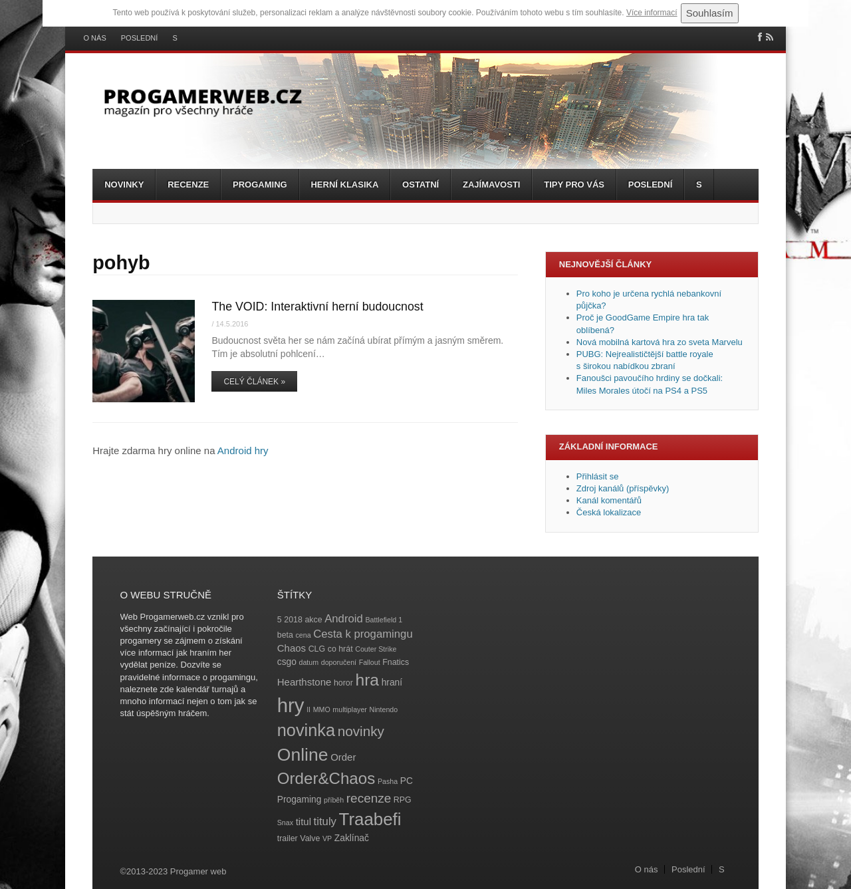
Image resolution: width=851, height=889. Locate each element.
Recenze (188, 185)
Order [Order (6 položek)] (343, 757)
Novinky (124, 185)
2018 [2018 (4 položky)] (293, 619)
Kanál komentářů (609, 500)
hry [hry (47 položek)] (290, 705)
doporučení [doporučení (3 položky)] (338, 662)
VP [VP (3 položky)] (327, 838)
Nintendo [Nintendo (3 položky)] (384, 709)
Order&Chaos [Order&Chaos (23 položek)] (326, 778)
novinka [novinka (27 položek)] (306, 730)
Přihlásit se (597, 476)
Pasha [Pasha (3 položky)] (388, 781)
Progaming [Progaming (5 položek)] (299, 800)
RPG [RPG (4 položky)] (403, 800)
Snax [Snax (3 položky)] (285, 822)
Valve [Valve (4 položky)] (310, 838)
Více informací (651, 12)
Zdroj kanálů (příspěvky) (622, 488)
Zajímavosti (491, 185)
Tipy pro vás (574, 185)
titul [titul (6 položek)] (303, 821)
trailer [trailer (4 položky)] (287, 838)
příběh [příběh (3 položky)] (334, 800)
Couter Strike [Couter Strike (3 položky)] (375, 649)
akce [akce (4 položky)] (313, 619)
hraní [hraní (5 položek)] (392, 683)
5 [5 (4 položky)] (279, 619)
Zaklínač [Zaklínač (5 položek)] (351, 838)
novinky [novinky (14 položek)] (361, 731)
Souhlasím (709, 13)
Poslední (139, 38)
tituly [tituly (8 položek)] (325, 821)
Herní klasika (344, 185)
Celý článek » (254, 381)
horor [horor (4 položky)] (343, 683)
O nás (95, 38)
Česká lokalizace (609, 512)
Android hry (243, 450)
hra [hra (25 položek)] (367, 680)
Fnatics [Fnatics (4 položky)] (395, 662)
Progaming (260, 185)
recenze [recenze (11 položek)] (368, 798)
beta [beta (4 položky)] (285, 635)
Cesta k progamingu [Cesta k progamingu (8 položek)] (362, 634)
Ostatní (420, 185)
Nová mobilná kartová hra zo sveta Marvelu (659, 342)
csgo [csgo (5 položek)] (287, 662)
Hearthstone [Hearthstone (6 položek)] (304, 682)
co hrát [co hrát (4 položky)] (340, 649)
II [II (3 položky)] (308, 709)
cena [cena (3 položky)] (302, 635)
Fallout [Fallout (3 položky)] (369, 662)
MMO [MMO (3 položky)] (321, 709)
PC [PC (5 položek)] (406, 781)
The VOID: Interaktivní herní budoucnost (317, 306)
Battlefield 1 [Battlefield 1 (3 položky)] (383, 620)
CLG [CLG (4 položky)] (316, 649)
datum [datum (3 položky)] (308, 662)
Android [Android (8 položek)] (343, 618)
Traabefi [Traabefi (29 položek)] (370, 819)
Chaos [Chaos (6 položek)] (291, 648)
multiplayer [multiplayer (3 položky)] (349, 709)
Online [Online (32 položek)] (302, 755)
